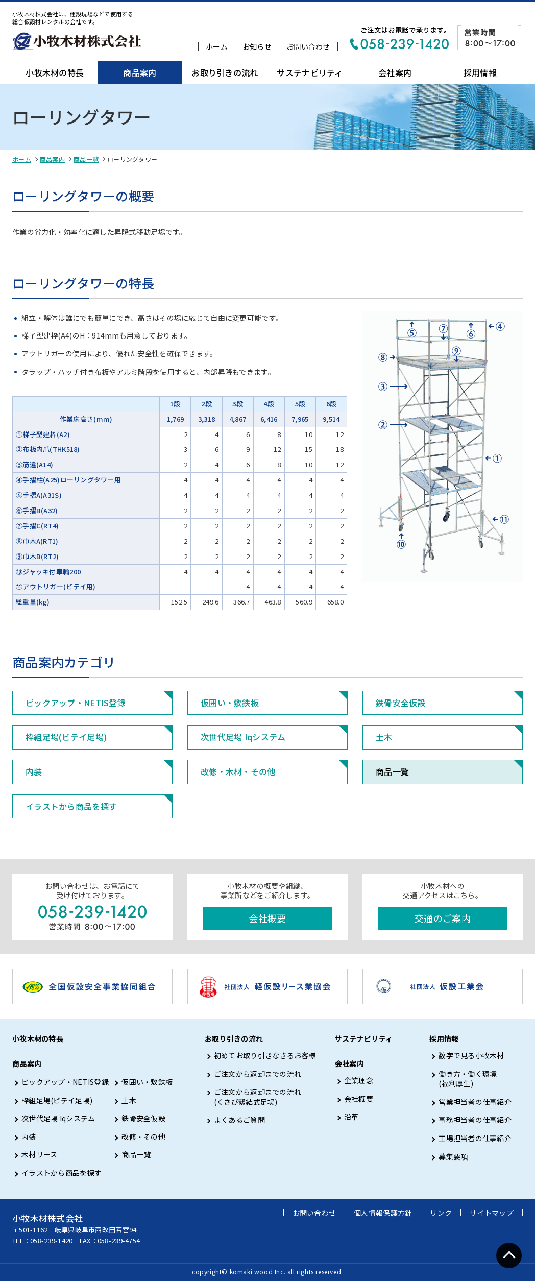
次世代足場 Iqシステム (243, 737)
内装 (34, 771)
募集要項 (453, 1157)
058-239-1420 (51, 1240)
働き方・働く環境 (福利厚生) (468, 1079)
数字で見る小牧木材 (471, 1055)
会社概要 (267, 918)
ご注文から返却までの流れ (257, 1074)
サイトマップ (492, 1212)
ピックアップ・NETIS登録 (76, 702)
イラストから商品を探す (71, 806)
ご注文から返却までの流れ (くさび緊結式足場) (257, 1097)
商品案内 (139, 72)
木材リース (39, 1154)
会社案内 (394, 72)
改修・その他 (143, 1137)
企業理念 (358, 1080)
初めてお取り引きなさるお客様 (265, 1055)
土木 (384, 737)
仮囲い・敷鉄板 (230, 702)
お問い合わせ (308, 46)
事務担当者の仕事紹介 (475, 1120)
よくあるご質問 (239, 1120)
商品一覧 (86, 159)
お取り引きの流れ (224, 72)
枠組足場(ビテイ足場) (66, 737)
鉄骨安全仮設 (401, 702)
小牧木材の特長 (55, 72)
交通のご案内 (443, 918)
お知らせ (257, 46)
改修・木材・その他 (238, 771)
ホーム (217, 46)
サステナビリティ (310, 72)
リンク (441, 1212)
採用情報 (480, 72)
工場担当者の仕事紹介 (475, 1138)
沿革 (351, 1117)
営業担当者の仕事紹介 (475, 1102)
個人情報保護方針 (383, 1212)
